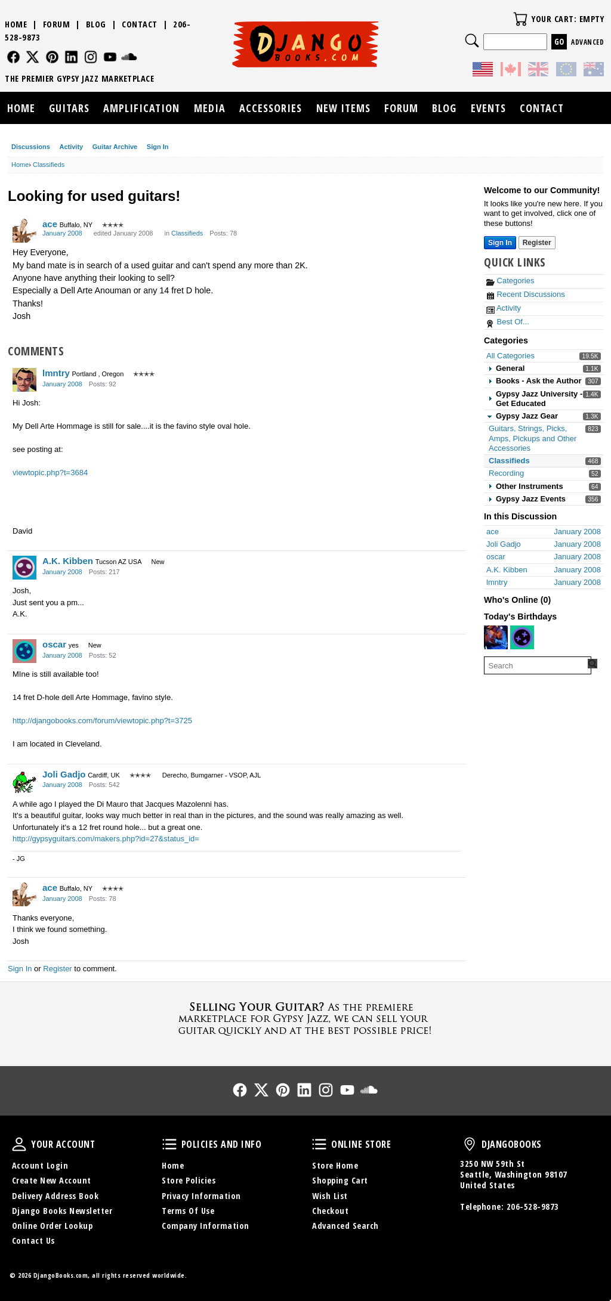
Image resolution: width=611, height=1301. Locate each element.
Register (57, 968)
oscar (54, 644)
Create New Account (51, 1180)
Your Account (19, 1144)
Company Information (205, 1225)
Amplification (141, 108)
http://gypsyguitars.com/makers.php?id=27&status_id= (106, 838)
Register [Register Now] (537, 242)
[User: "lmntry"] (24, 380)
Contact (140, 24)
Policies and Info (169, 1144)
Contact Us (33, 1240)
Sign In (158, 146)
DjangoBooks (469, 1144)
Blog (96, 24)
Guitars (69, 108)
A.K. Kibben (67, 561)
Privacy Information (201, 1195)
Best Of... (507, 321)
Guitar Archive (114, 146)
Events (488, 108)
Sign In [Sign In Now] (500, 242)
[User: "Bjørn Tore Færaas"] (496, 637)
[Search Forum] (592, 663)
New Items (343, 108)
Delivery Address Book (55, 1195)
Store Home (335, 1165)
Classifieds (509, 460)
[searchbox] (537, 665)
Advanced (587, 42)
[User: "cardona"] (522, 637)
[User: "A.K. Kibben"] (24, 568)
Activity (71, 146)
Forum (56, 24)
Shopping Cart (340, 1180)
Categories (510, 280)
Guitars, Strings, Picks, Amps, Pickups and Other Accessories (532, 438)
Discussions (30, 146)
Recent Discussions (525, 294)
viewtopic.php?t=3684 (50, 472)
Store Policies (188, 1180)
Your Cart (520, 19)
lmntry (56, 373)
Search (472, 40)
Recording (506, 473)
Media (210, 108)
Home (16, 24)
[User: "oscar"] (24, 651)
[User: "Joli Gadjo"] (24, 781)
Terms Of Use (188, 1210)
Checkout (330, 1210)
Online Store (319, 1144)
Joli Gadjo (64, 774)
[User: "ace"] (24, 231)
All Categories (510, 355)
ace (49, 224)
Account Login (40, 1165)
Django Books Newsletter (62, 1210)
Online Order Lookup (52, 1225)
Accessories (270, 108)
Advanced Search (345, 1225)
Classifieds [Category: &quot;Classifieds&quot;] (187, 233)
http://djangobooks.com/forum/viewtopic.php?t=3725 (102, 720)
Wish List (330, 1195)
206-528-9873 (533, 1206)
